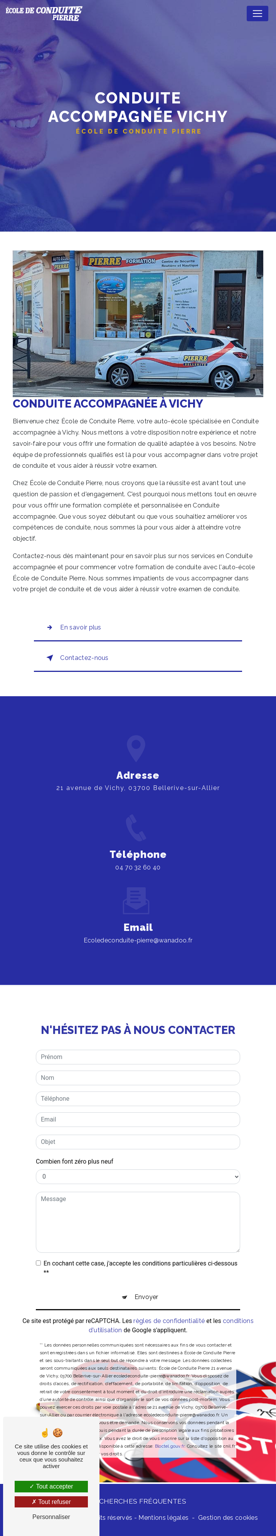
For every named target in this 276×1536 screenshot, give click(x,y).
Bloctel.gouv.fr (169, 1436)
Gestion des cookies (228, 1517)
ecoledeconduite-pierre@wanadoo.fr (138, 930)
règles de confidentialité (169, 1310)
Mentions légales (163, 1517)
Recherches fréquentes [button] (138, 1501)
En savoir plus (72, 627)
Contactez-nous (76, 658)
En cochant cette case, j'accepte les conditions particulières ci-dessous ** (140, 1258)
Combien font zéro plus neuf (74, 1151)
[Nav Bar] (257, 13)
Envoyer (146, 1287)
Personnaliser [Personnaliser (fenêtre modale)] (51, 1517)
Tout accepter (51, 1486)
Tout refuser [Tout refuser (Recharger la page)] (51, 1502)
